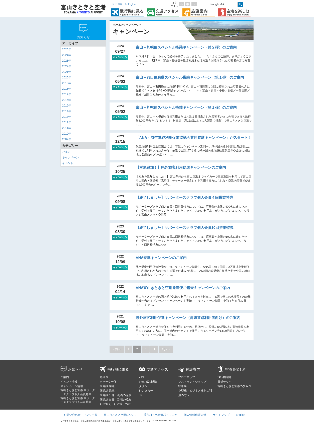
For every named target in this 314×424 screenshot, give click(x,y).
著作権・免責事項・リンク (160, 414)
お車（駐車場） (149, 381)
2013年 (66, 116)
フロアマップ (186, 377)
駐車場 (182, 386)
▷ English (130, 4)
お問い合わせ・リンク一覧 (80, 414)
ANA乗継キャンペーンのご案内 (161, 258)
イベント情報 (68, 381)
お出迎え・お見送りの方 (115, 404)
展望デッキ (224, 381)
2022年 (66, 66)
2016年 (66, 99)
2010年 (66, 133)
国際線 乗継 (107, 390)
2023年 (66, 60)
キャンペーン (70, 157)
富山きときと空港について (120, 414)
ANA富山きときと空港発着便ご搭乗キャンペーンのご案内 (183, 288)
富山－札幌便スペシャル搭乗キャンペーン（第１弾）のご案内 (186, 107)
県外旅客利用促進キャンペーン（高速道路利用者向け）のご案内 (188, 318)
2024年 (66, 55)
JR (140, 395)
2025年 (66, 49)
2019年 (66, 83)
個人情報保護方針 (195, 414)
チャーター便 (108, 381)
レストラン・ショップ (192, 381)
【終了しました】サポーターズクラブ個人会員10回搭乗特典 (184, 228)
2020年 (66, 77)
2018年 (66, 88)
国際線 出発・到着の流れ (115, 399)
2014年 (66, 111)
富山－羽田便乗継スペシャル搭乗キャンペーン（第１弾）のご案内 (190, 77)
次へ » (166, 349)
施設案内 (189, 369)
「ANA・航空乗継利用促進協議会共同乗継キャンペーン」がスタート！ (194, 138)
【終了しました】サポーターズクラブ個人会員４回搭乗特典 (184, 198)
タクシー (144, 386)
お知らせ (71, 369)
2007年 (66, 139)
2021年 (66, 71)
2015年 (66, 105)
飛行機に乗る (114, 369)
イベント (67, 163)
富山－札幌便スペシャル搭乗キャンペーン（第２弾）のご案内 (186, 47)
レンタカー (146, 390)
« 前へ (117, 349)
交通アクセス (153, 369)
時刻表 (104, 377)
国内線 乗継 (107, 386)
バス (142, 377)
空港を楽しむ (232, 369)
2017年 (66, 94)
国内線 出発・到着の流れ (115, 395)
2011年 (66, 128)
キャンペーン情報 (71, 386)
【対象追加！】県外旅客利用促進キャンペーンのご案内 (181, 167)
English (240, 414)
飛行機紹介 (224, 377)
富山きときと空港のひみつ (234, 386)
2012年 (66, 122)
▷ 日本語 (117, 4)
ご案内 (66, 151)
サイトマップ (221, 414)
